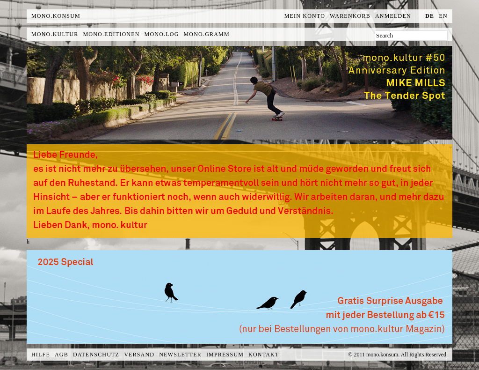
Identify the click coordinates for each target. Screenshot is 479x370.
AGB (61, 354)
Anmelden (393, 16)
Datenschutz (96, 354)
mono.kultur (54, 34)
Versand (139, 354)
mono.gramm (207, 34)
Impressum (225, 354)
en (443, 16)
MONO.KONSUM (55, 16)
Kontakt (263, 354)
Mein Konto (304, 16)
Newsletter (180, 354)
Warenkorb (350, 16)
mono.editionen (111, 34)
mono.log (162, 34)
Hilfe (40, 354)
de (429, 16)
